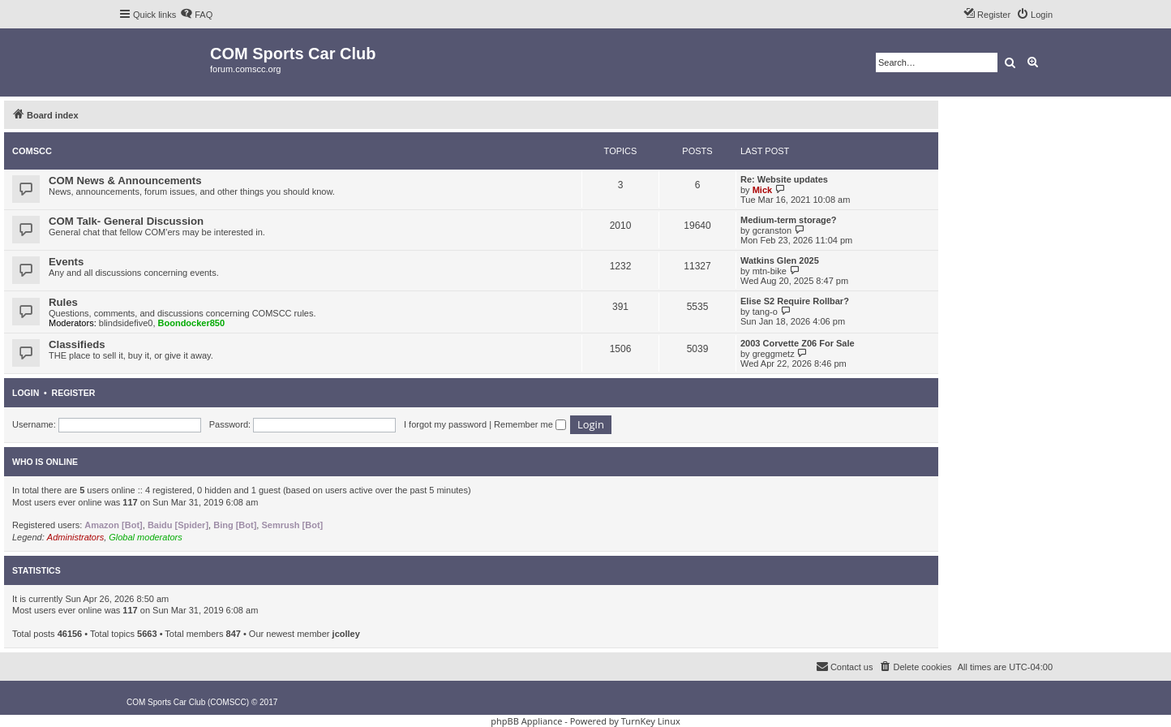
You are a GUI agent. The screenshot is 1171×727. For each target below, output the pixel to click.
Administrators (75, 537)
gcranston (772, 230)
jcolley (346, 634)
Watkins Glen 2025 (779, 260)
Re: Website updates (784, 179)
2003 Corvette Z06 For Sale (797, 343)
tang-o (765, 311)
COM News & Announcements (125, 180)
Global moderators (145, 537)
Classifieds (77, 344)
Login (25, 393)
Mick (762, 190)
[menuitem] (196, 14)
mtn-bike (770, 271)
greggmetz (774, 354)
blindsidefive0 (126, 323)
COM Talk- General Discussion (126, 221)
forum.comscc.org (245, 69)
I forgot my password (445, 424)
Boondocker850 (191, 323)
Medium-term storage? (788, 220)
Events (66, 262)
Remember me (530, 424)
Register (74, 393)
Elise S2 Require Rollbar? (794, 301)
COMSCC (32, 151)
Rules (63, 302)
